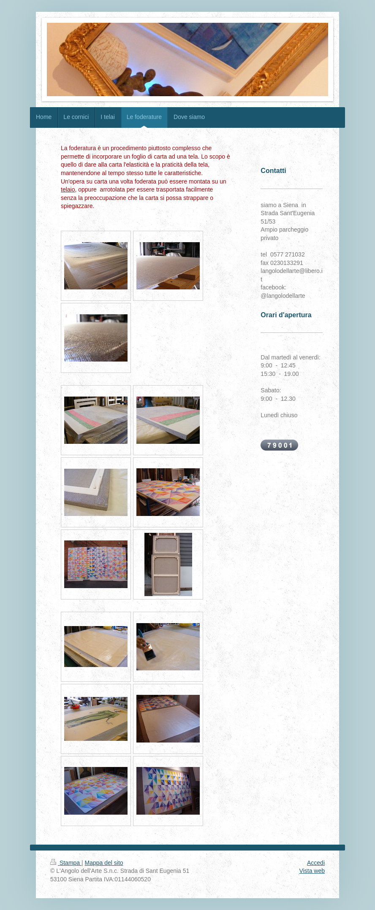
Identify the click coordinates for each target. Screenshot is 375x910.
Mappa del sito (104, 862)
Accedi (316, 862)
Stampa (66, 862)
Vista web (312, 870)
